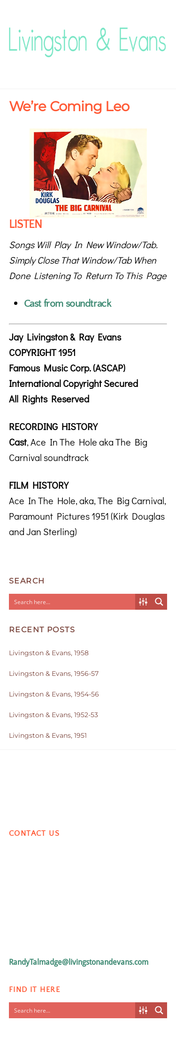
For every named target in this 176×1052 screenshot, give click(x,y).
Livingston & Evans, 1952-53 (53, 715)
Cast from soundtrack (67, 303)
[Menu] (157, 31)
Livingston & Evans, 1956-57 (54, 673)
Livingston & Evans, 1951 (48, 735)
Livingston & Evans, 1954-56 (54, 694)
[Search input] (72, 601)
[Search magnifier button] (159, 602)
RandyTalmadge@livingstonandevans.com (78, 962)
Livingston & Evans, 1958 (49, 653)
